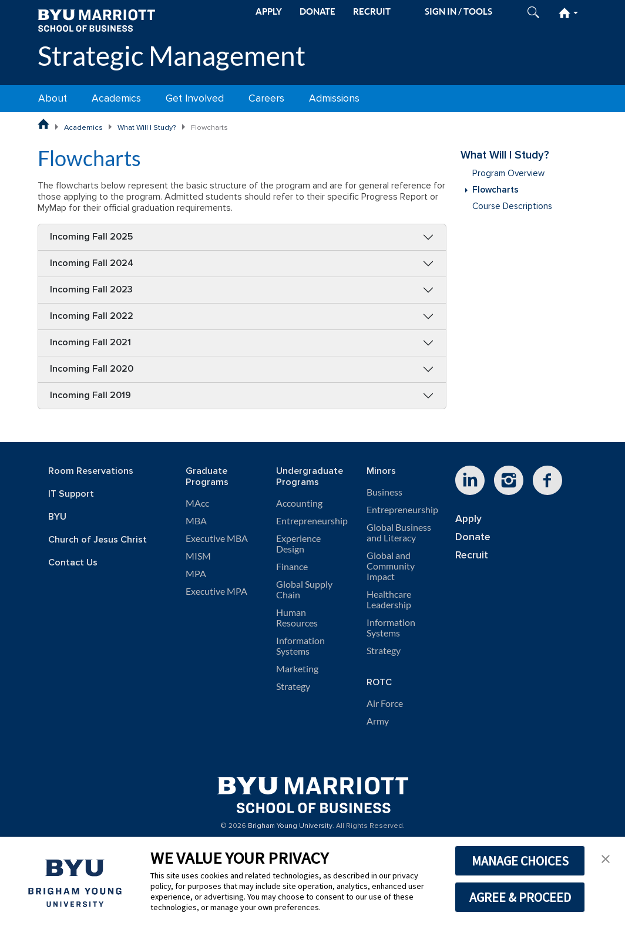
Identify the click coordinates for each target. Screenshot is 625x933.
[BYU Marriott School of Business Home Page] (43, 124)
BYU (57, 517)
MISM (198, 556)
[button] (605, 857)
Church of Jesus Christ (97, 539)
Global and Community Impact (391, 566)
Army (378, 721)
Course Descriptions (512, 206)
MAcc (197, 503)
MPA (196, 573)
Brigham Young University (290, 826)
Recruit (471, 555)
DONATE (317, 11)
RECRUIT (372, 11)
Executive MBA (217, 538)
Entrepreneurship (312, 521)
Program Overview (508, 173)
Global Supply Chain (304, 589)
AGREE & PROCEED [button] (520, 897)
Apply (468, 519)
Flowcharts (495, 190)
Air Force (385, 703)
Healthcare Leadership (389, 599)
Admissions (334, 98)
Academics (116, 98)
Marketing (297, 668)
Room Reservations (90, 471)
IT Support (71, 494)
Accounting (299, 503)
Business (384, 492)
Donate (472, 537)
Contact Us (73, 562)
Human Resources (297, 617)
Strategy (293, 686)
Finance (292, 566)
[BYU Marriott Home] (96, 19)
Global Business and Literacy (399, 532)
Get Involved (195, 98)
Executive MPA (216, 591)
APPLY (269, 11)
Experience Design (298, 543)
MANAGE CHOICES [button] (520, 861)
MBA (196, 521)
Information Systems (300, 645)
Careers (266, 98)
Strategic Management (171, 55)
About (52, 98)
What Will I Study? (146, 127)
